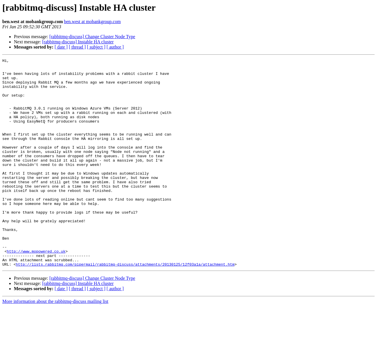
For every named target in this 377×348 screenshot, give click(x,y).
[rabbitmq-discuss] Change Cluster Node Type (92, 36)
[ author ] (115, 47)
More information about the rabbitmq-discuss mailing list (55, 342)
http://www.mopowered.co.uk (36, 290)
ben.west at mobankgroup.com (92, 21)
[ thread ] (77, 47)
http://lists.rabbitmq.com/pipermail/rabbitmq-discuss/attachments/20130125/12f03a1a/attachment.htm (125, 305)
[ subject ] (96, 47)
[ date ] (61, 47)
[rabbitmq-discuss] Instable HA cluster (78, 41)
